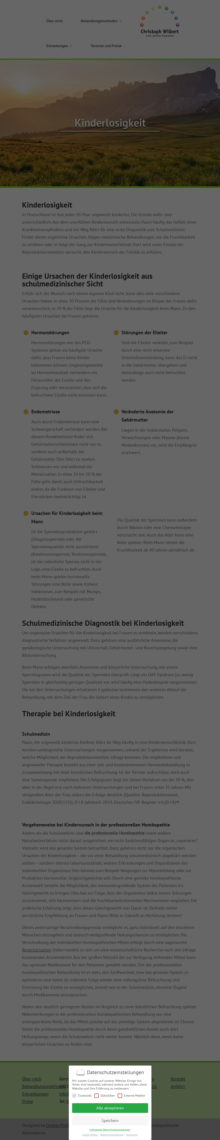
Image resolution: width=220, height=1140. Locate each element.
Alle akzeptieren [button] (110, 1109)
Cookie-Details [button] (90, 1136)
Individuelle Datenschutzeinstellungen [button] (110, 1131)
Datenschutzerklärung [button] (112, 1136)
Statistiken (104, 1097)
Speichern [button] (110, 1122)
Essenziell (81, 1097)
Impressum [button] (132, 1136)
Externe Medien (131, 1097)
